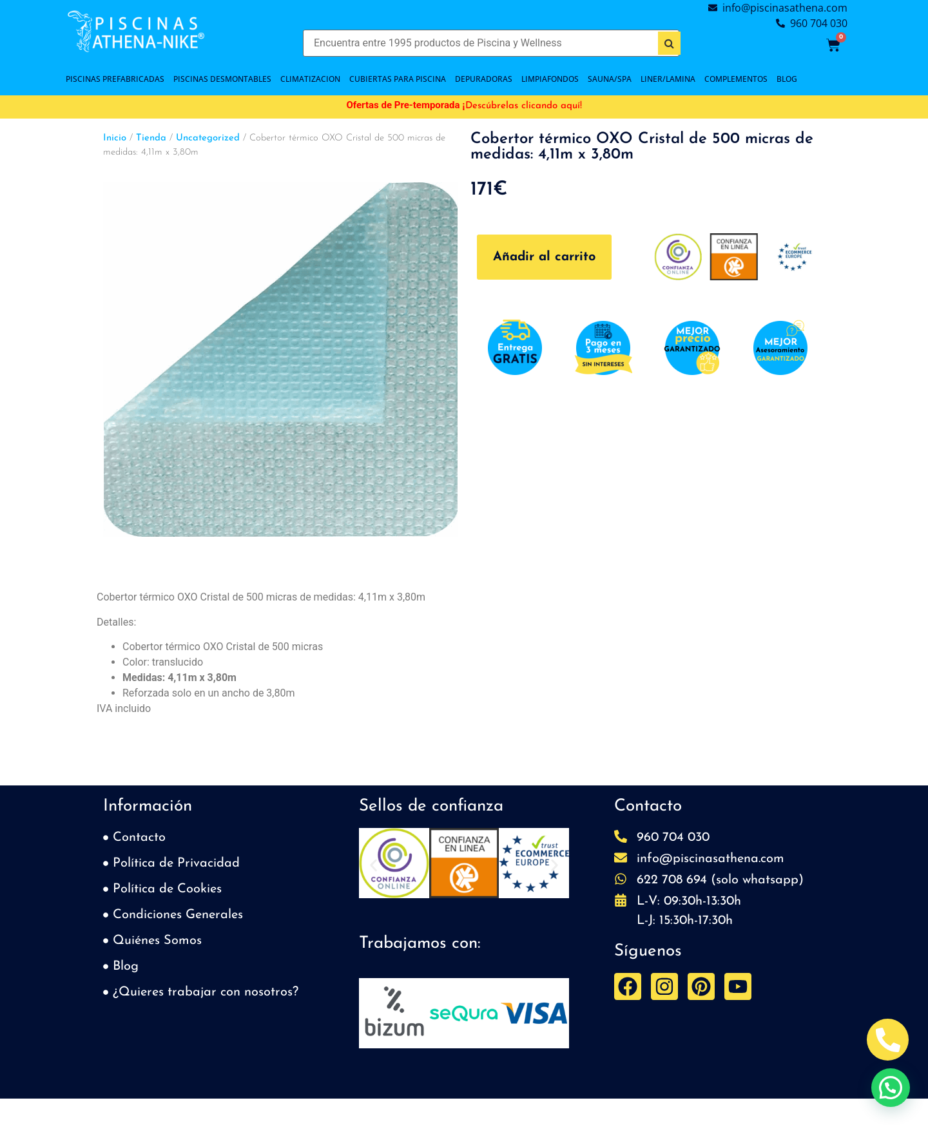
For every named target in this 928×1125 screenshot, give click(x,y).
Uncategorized (208, 138)
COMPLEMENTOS (736, 78)
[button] (373, 866)
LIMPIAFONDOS (550, 78)
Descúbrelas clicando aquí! (523, 106)
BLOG (787, 78)
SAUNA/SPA (610, 78)
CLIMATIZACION (310, 78)
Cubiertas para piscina (397, 78)
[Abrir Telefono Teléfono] (888, 1040)
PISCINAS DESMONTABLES (222, 78)
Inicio (114, 138)
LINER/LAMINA (668, 78)
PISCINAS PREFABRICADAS (115, 78)
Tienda (151, 138)
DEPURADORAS (483, 78)
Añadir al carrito (544, 257)
